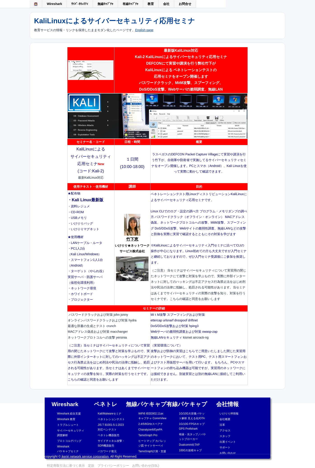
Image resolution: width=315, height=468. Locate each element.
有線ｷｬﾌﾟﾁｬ (130, 4)
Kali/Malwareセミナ (109, 413)
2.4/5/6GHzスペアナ (150, 424)
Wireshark (54, 4)
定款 (91, 465)
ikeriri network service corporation (85, 456)
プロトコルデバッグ (69, 440)
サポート (225, 447)
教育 (151, 4)
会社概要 (225, 419)
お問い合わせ (228, 453)
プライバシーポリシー (113, 465)
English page (144, 30)
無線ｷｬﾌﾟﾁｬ (105, 4)
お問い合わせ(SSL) (145, 465)
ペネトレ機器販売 (108, 435)
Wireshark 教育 (66, 419)
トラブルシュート (68, 424)
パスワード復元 (107, 451)
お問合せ (185, 4)
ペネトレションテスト (111, 419)
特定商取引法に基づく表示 (66, 465)
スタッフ (225, 436)
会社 (166, 4)
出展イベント (228, 441)
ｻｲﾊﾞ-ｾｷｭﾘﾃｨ (79, 4)
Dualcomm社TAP (189, 444)
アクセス (225, 430)
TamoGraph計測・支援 (152, 451)
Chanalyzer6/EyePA (150, 429)
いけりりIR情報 (229, 413)
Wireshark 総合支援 (69, 413)
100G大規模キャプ (190, 450)
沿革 (222, 424)
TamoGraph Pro (148, 435)
